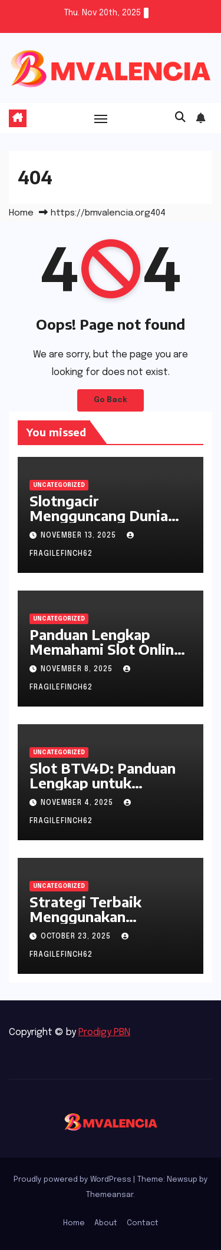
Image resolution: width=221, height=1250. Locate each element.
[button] (180, 117)
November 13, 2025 (79, 535)
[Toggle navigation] (101, 118)
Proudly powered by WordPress (73, 1179)
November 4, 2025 (78, 803)
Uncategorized (59, 485)
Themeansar (109, 1195)
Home (21, 213)
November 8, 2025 (78, 669)
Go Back (110, 400)
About (105, 1223)
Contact (143, 1223)
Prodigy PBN (104, 1032)
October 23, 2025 (77, 936)
